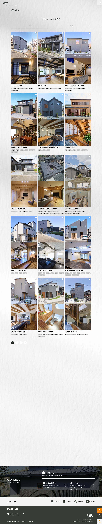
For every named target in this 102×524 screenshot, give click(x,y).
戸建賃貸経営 (30, 521)
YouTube (90, 501)
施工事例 (6, 6)
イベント (99, 522)
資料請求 (99, 516)
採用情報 (14, 521)
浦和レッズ (23, 521)
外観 (71, 26)
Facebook (67, 501)
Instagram (55, 501)
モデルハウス (99, 511)
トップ (3, 6)
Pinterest (78, 501)
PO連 (18, 521)
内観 (30, 26)
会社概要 (9, 521)
